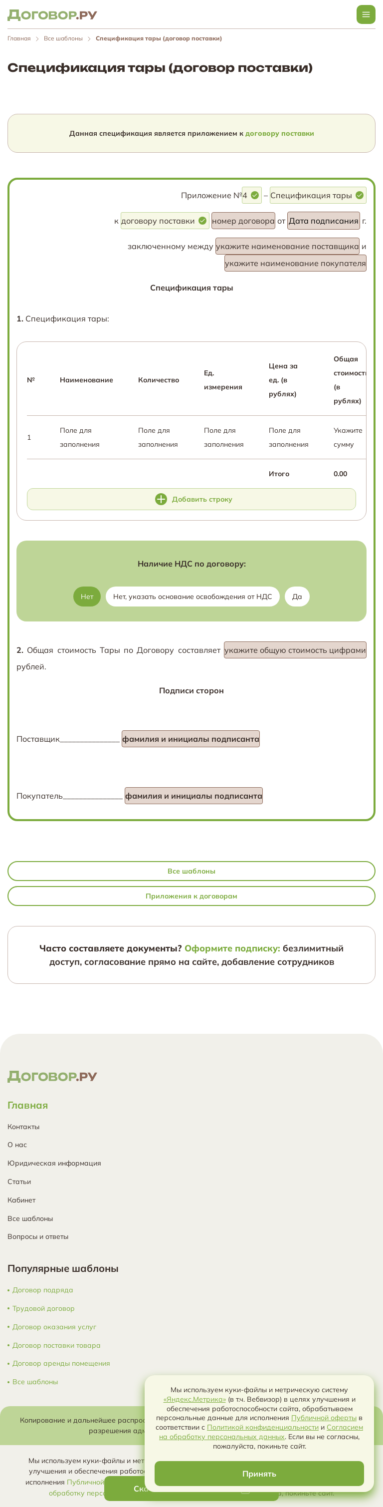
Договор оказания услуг (54, 1327)
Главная (19, 38)
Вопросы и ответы (37, 1236)
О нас (17, 1144)
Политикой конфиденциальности (263, 1427)
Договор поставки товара (56, 1345)
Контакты (23, 1126)
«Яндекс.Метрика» (195, 1399)
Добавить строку (193, 499)
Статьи (19, 1181)
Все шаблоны (63, 38)
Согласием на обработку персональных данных (261, 1432)
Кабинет (21, 1200)
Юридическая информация (54, 1163)
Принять (259, 1474)
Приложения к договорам (191, 896)
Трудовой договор (43, 1308)
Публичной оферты (99, 1481)
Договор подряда (42, 1290)
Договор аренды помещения (61, 1363)
